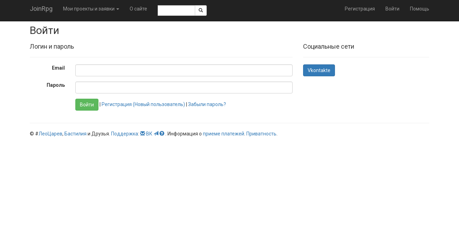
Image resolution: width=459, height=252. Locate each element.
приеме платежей (223, 133)
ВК (149, 133)
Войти (392, 9)
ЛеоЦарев (50, 133)
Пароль (56, 85)
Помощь (419, 9)
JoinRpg (41, 8)
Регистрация (360, 9)
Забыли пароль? (207, 104)
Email (58, 68)
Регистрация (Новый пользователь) (143, 104)
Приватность (261, 133)
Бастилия (75, 133)
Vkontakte (319, 70)
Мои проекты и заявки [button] (91, 9)
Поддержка (124, 133)
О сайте (138, 9)
